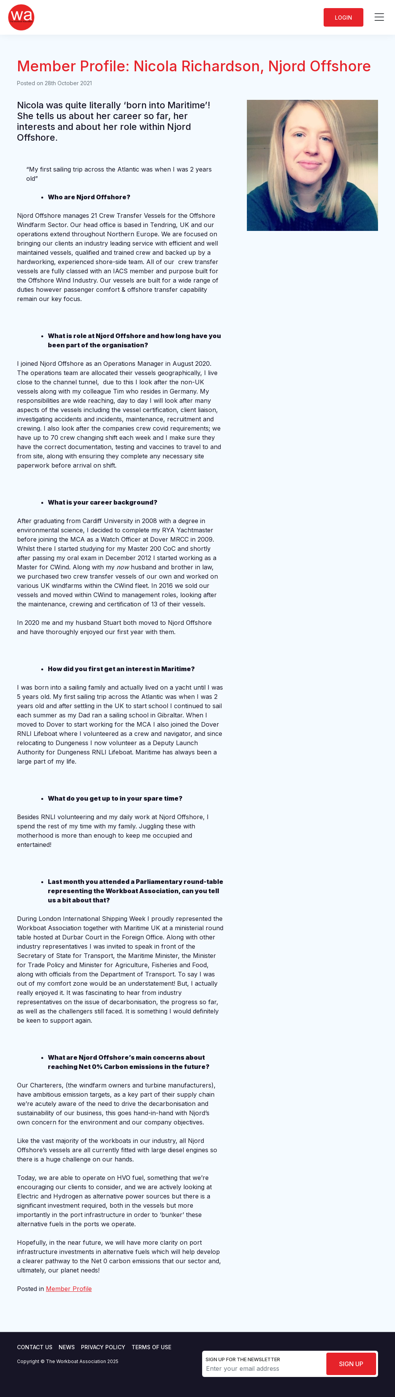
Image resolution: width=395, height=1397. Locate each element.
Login (343, 17)
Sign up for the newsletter (243, 1359)
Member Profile (69, 1289)
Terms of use (151, 1347)
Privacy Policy (103, 1347)
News (67, 1347)
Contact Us (34, 1347)
